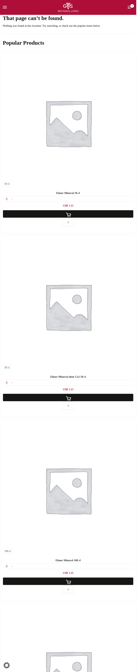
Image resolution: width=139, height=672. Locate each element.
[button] (6, 665)
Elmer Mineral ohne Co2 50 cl (68, 376)
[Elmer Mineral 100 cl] (68, 487)
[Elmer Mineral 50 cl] (68, 120)
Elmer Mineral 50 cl (68, 193)
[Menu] (8, 7)
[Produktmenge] (68, 222)
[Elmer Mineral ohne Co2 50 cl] (68, 304)
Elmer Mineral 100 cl (68, 560)
